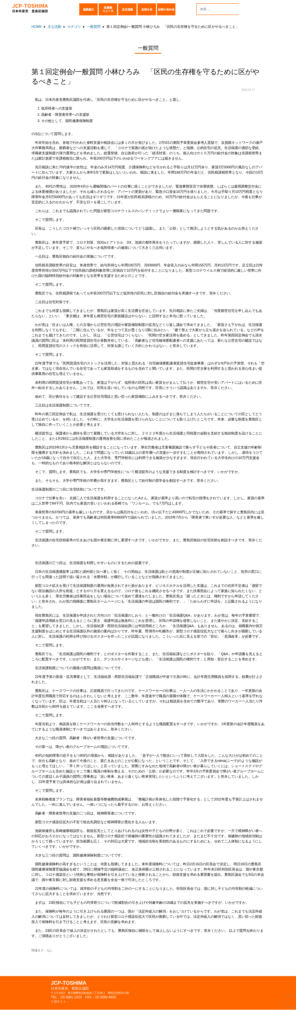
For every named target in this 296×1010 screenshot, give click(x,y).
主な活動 (54, 27)
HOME (36, 27)
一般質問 (94, 27)
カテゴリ (74, 27)
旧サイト (61, 1002)
